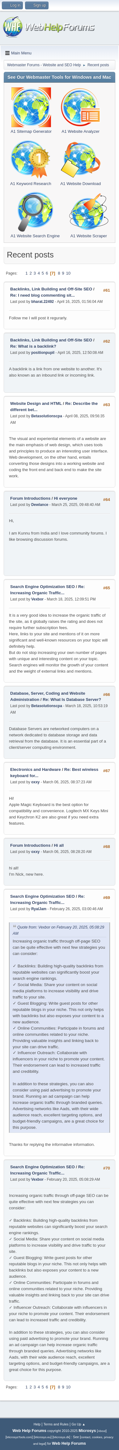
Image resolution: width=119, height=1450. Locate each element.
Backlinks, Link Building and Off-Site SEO (51, 289)
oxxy (35, 782)
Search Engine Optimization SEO (42, 586)
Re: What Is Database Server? (72, 699)
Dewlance (39, 505)
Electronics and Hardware (35, 769)
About (101, 1431)
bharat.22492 (42, 301)
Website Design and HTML (36, 403)
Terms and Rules (56, 1424)
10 (68, 273)
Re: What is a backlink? (33, 346)
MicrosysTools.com (19, 1437)
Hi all (59, 845)
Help (37, 1424)
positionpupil (42, 352)
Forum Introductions (30, 498)
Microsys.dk (61, 1437)
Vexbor (37, 599)
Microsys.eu (43, 1437)
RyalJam (38, 909)
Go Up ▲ (78, 1424)
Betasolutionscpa (46, 416)
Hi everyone (65, 498)
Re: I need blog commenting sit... (42, 295)
